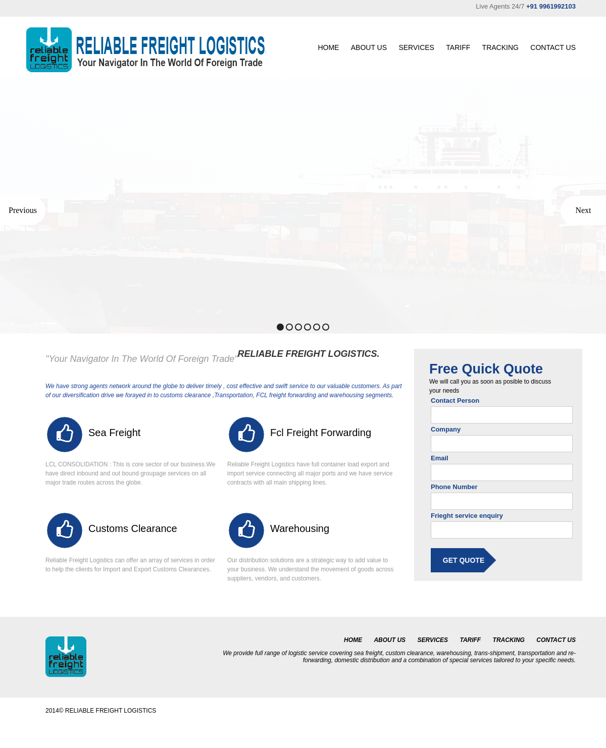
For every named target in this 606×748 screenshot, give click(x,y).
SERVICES (416, 47)
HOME (328, 47)
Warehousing (299, 528)
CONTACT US (553, 47)
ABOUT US (369, 47)
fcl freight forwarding (320, 432)
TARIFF (458, 47)
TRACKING (500, 47)
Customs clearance (132, 528)
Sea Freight (114, 432)
